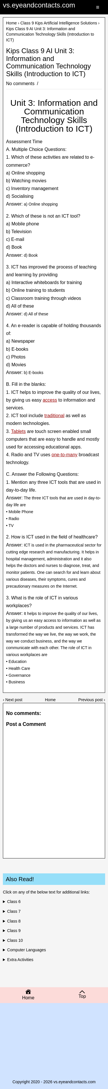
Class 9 (14, 930)
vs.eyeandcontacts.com (39, 5)
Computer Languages (26, 950)
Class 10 (15, 940)
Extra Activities (20, 959)
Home (11, 23)
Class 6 (14, 901)
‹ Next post (12, 699)
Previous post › (91, 699)
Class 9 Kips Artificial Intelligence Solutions (58, 23)
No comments (21, 83)
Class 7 (14, 911)
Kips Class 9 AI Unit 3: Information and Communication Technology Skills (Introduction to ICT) (48, 62)
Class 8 (14, 921)
